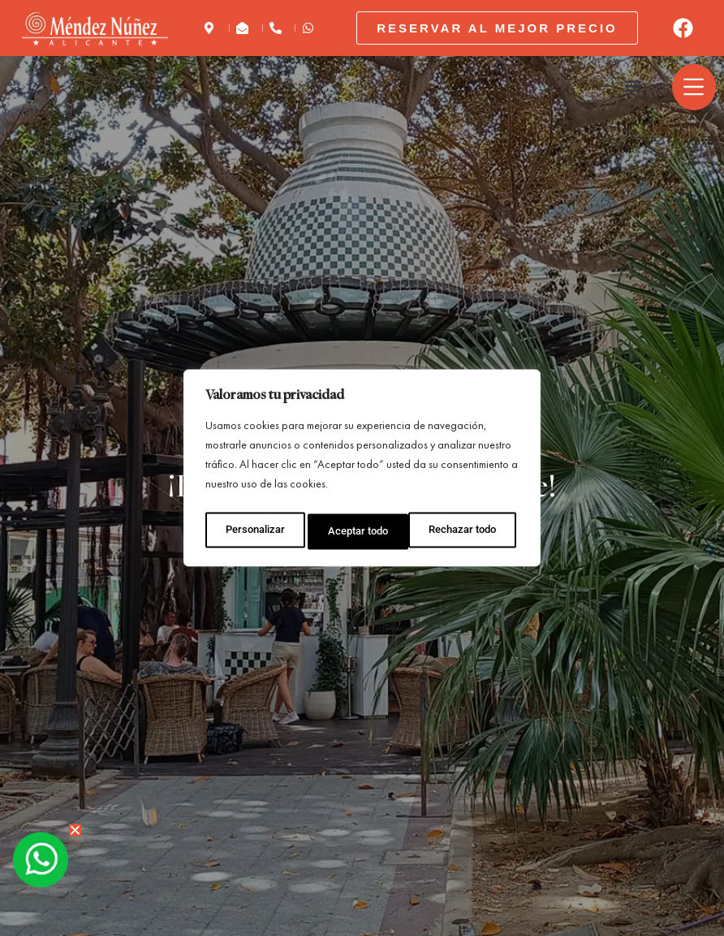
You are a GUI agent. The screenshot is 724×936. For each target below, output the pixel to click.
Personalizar (254, 528)
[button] (628, 87)
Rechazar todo (361, 528)
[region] (362, 468)
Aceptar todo (470, 528)
